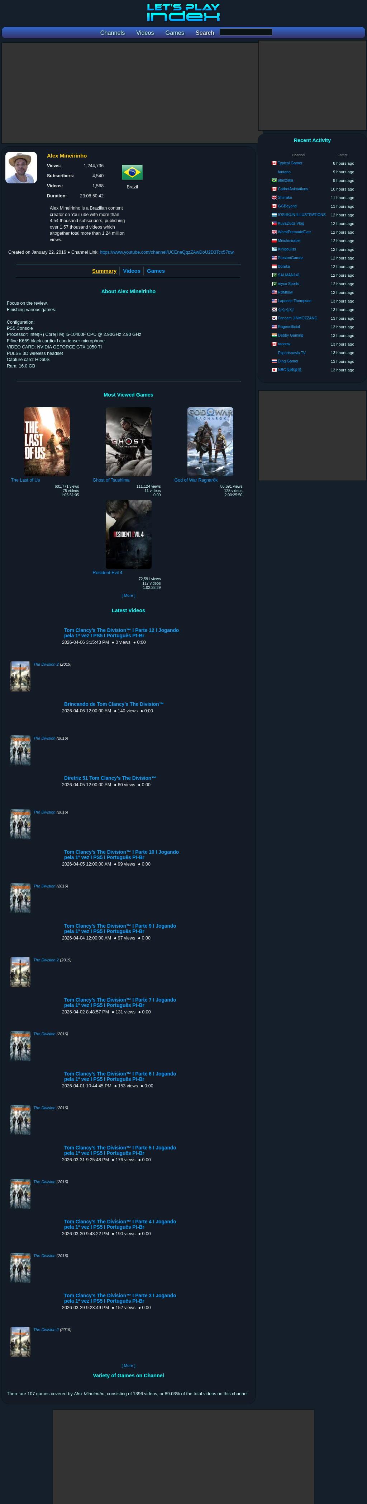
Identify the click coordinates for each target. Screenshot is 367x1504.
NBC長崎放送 (290, 369)
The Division (44, 738)
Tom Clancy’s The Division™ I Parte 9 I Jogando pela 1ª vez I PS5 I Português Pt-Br (120, 928)
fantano (284, 172)
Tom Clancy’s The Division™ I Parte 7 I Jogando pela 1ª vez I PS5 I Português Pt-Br (120, 1002)
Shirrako (285, 197)
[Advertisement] (132, 93)
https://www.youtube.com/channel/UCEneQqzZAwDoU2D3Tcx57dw (167, 252)
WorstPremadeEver (294, 232)
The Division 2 (46, 664)
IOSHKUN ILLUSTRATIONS (302, 214)
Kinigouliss (287, 249)
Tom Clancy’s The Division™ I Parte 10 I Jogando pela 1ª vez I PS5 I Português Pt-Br (121, 854)
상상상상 (286, 309)
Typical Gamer (290, 163)
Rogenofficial (289, 326)
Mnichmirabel (289, 240)
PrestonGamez (291, 258)
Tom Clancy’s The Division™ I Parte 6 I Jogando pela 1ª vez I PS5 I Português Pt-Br (120, 1076)
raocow (284, 344)
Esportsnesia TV (292, 353)
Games (156, 271)
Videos (131, 271)
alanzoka (285, 180)
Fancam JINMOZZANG (298, 318)
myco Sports (288, 283)
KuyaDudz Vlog (291, 223)
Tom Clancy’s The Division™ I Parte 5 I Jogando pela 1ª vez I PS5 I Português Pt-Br (120, 1150)
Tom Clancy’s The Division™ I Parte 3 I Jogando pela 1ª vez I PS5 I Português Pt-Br (120, 1298)
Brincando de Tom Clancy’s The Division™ (114, 704)
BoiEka (284, 266)
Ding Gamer (288, 361)
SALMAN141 (289, 275)
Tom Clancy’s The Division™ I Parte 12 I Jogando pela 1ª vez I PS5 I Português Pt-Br (121, 633)
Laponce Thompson (294, 301)
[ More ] (128, 595)
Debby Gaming (291, 335)
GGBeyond (287, 206)
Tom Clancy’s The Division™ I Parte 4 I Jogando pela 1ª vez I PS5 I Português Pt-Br (120, 1224)
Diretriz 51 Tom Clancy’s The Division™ (110, 778)
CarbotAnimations (293, 189)
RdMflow (285, 292)
